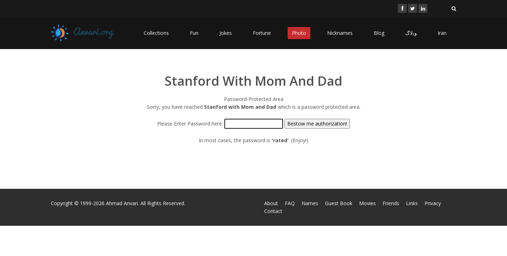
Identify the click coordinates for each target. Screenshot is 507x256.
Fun (194, 33)
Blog (379, 33)
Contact (273, 211)
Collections (156, 33)
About (271, 203)
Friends (391, 203)
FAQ (290, 203)
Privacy (433, 203)
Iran (442, 33)
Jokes (225, 33)
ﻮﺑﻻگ (411, 33)
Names (309, 203)
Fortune (262, 33)
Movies (367, 203)
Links (412, 203)
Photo (299, 33)
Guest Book (338, 203)
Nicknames (340, 33)
